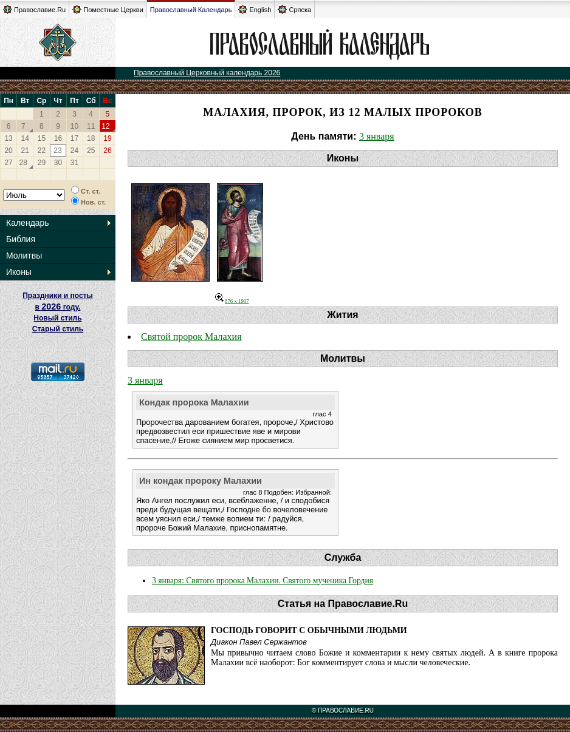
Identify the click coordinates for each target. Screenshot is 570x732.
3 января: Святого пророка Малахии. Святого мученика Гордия (262, 580)
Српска (294, 9)
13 (8, 138)
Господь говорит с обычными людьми (309, 630)
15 (42, 138)
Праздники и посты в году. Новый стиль (57, 306)
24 (74, 150)
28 (23, 162)
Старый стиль (57, 329)
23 (57, 150)
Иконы (19, 272)
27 (8, 162)
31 (74, 162)
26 (107, 150)
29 (42, 162)
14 (25, 138)
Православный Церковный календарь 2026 (207, 73)
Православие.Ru (34, 9)
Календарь (27, 223)
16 (58, 138)
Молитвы (24, 255)
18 (91, 138)
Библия (20, 239)
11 (91, 126)
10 (74, 126)
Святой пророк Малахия (191, 336)
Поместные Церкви (107, 9)
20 (8, 150)
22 (42, 150)
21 (25, 150)
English (254, 9)
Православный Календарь (191, 9)
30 (58, 162)
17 (74, 138)
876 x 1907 (232, 301)
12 (105, 126)
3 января (376, 136)
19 (107, 138)
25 (91, 150)
